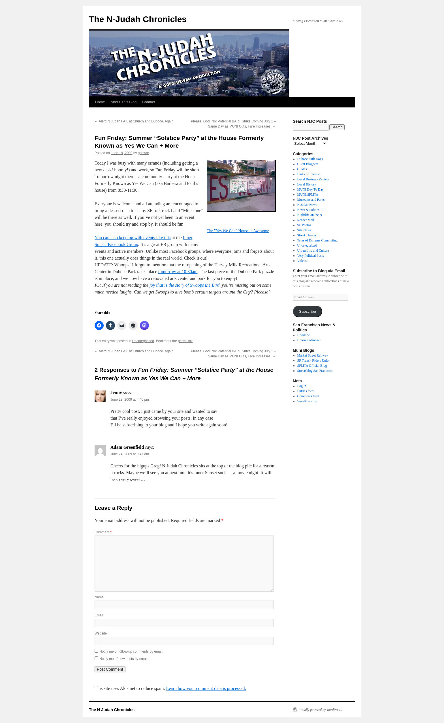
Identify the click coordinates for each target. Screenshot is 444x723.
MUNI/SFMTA (307, 195)
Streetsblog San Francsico (315, 371)
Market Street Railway (312, 355)
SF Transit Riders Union (313, 360)
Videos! (302, 261)
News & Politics (308, 210)
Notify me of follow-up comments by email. (131, 651)
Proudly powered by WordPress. (320, 710)
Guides (302, 169)
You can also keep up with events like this (133, 237)
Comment (103, 532)
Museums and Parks (311, 200)
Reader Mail (305, 220)
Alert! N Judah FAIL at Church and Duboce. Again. (134, 121)
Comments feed (308, 396)
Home (100, 102)
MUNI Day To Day (310, 189)
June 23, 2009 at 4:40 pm (129, 400)
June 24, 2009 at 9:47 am (129, 454)
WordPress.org (307, 401)
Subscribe (307, 311)
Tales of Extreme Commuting (317, 240)
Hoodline (303, 335)
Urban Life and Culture (313, 250)
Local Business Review (313, 179)
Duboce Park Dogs (310, 159)
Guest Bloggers (307, 164)
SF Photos (304, 225)
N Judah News (307, 205)
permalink (185, 341)
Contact (148, 102)
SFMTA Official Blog (312, 366)
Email (99, 615)
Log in (301, 386)
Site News (304, 230)
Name (99, 597)
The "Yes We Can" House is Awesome (238, 230)
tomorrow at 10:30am (178, 271)
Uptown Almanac (309, 340)
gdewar (143, 153)
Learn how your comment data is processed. (206, 688)
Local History (306, 184)
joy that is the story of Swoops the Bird (184, 285)
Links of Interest (308, 174)
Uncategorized (143, 341)
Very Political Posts (310, 256)
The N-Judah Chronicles (138, 19)
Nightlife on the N (309, 215)
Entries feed (305, 391)
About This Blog (124, 102)
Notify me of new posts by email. (123, 659)
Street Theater (306, 235)
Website (101, 633)
